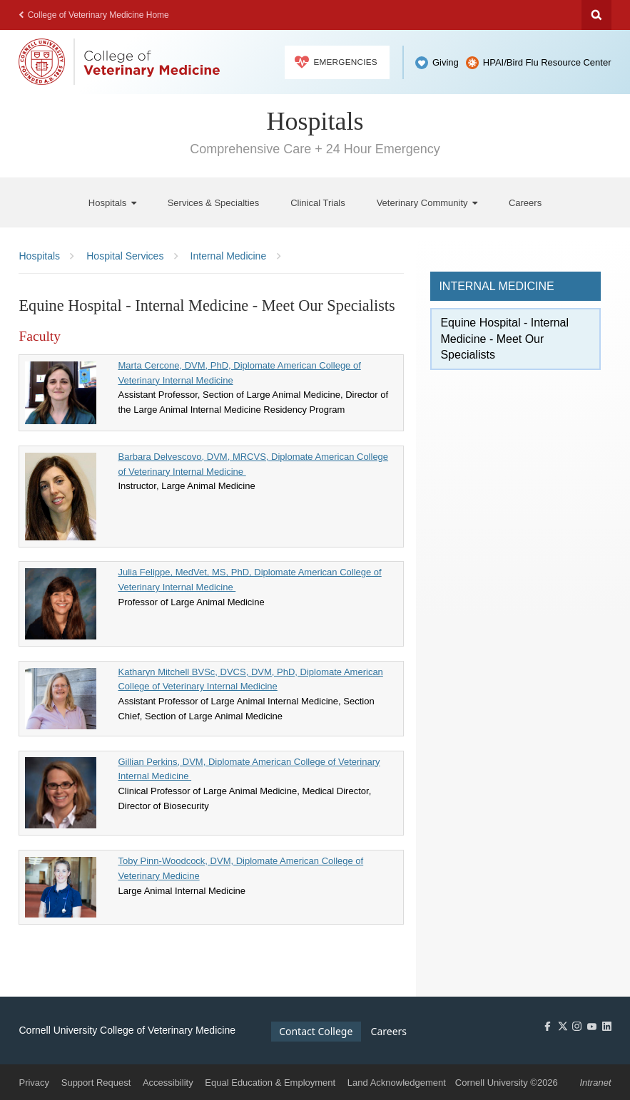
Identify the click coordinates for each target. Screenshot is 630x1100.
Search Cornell (596, 15)
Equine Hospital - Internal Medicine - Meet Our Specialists (504, 339)
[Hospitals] (112, 203)
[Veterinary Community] (427, 203)
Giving (445, 62)
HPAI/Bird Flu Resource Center (547, 62)
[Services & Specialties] (213, 203)
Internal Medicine (496, 286)
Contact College (315, 1031)
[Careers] (525, 203)
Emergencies (336, 62)
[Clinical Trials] (318, 203)
